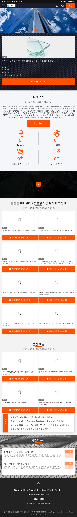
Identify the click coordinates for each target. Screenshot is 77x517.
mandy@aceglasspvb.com (12, 1)
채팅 (70, 6)
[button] (36, 30)
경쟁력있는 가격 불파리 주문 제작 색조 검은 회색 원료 (32, 418)
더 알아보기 (38, 123)
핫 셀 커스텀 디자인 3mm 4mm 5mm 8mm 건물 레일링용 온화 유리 (37, 422)
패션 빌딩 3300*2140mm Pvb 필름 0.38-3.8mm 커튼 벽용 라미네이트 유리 (40, 426)
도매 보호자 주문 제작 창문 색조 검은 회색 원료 (30, 430)
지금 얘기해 (38, 81)
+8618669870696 (68, 1)
